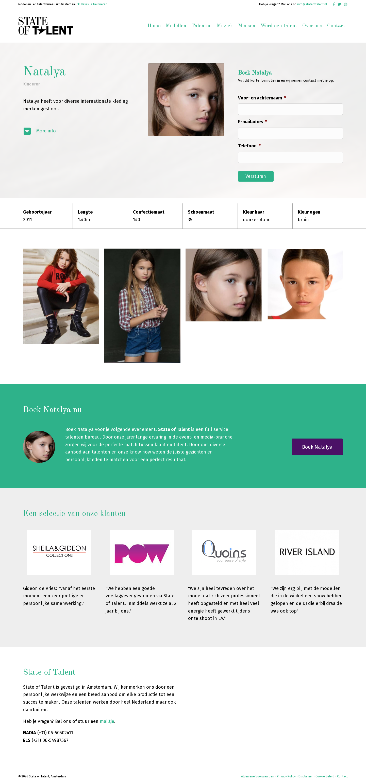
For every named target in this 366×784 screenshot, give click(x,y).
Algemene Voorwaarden (257, 776)
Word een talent (278, 25)
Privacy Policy (286, 776)
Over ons (312, 25)
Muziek (225, 25)
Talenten (201, 25)
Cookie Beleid (324, 776)
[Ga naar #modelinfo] (79, 131)
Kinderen (32, 84)
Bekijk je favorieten (92, 4)
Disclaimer (305, 776)
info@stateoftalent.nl (312, 4)
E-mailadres (252, 122)
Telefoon (249, 146)
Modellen (176, 25)
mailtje (107, 721)
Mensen (246, 25)
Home (154, 25)
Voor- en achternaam (262, 98)
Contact (336, 25)
